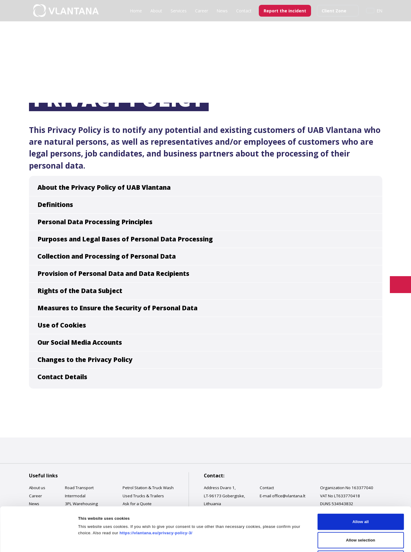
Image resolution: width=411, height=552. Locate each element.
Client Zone (334, 11)
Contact (244, 11)
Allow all (360, 478)
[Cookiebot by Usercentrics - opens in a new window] (39, 541)
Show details (294, 540)
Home (136, 11)
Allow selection (360, 496)
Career (201, 11)
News (222, 11)
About (156, 11)
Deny (360, 514)
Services (179, 11)
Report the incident (285, 11)
